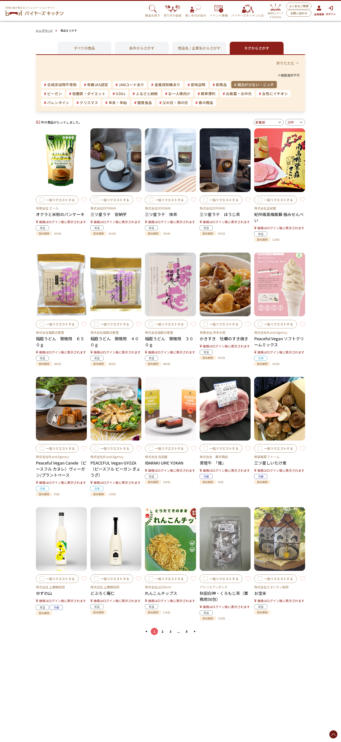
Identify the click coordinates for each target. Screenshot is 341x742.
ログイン (331, 11)
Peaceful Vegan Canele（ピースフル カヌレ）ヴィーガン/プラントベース (61, 469)
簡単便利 (207, 93)
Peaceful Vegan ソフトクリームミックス (279, 341)
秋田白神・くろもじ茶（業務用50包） (224, 596)
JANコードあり (130, 84)
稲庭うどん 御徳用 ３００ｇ (169, 341)
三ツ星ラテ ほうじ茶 (220, 214)
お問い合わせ (299, 13)
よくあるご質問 (298, 6)
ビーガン (53, 93)
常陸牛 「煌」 (213, 463)
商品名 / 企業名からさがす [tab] (199, 48)
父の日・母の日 (173, 102)
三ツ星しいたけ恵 (270, 463)
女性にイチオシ (273, 93)
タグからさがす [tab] (256, 48)
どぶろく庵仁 (102, 593)
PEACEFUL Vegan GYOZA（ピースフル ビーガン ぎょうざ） (115, 469)
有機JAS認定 (96, 84)
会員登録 (319, 11)
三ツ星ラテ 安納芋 (108, 214)
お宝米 (260, 593)
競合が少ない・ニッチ (254, 84)
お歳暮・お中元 (237, 93)
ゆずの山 (44, 593)
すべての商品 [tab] (84, 48)
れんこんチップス (161, 593)
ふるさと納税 (145, 93)
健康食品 (143, 102)
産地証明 (196, 84)
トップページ (44, 30)
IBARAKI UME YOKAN (164, 463)
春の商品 (204, 102)
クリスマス (87, 102)
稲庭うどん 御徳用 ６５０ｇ (60, 341)
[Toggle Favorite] (84, 199)
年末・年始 (116, 102)
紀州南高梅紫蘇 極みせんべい (279, 217)
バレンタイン (56, 102)
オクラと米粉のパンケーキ (60, 214)
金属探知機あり (165, 84)
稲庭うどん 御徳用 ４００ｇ (114, 341)
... (178, 631)
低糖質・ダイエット (87, 93)
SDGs (119, 93)
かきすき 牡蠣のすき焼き (224, 338)
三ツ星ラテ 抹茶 (161, 214)
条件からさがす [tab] (141, 48)
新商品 (220, 84)
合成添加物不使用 (60, 84)
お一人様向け (177, 93)
